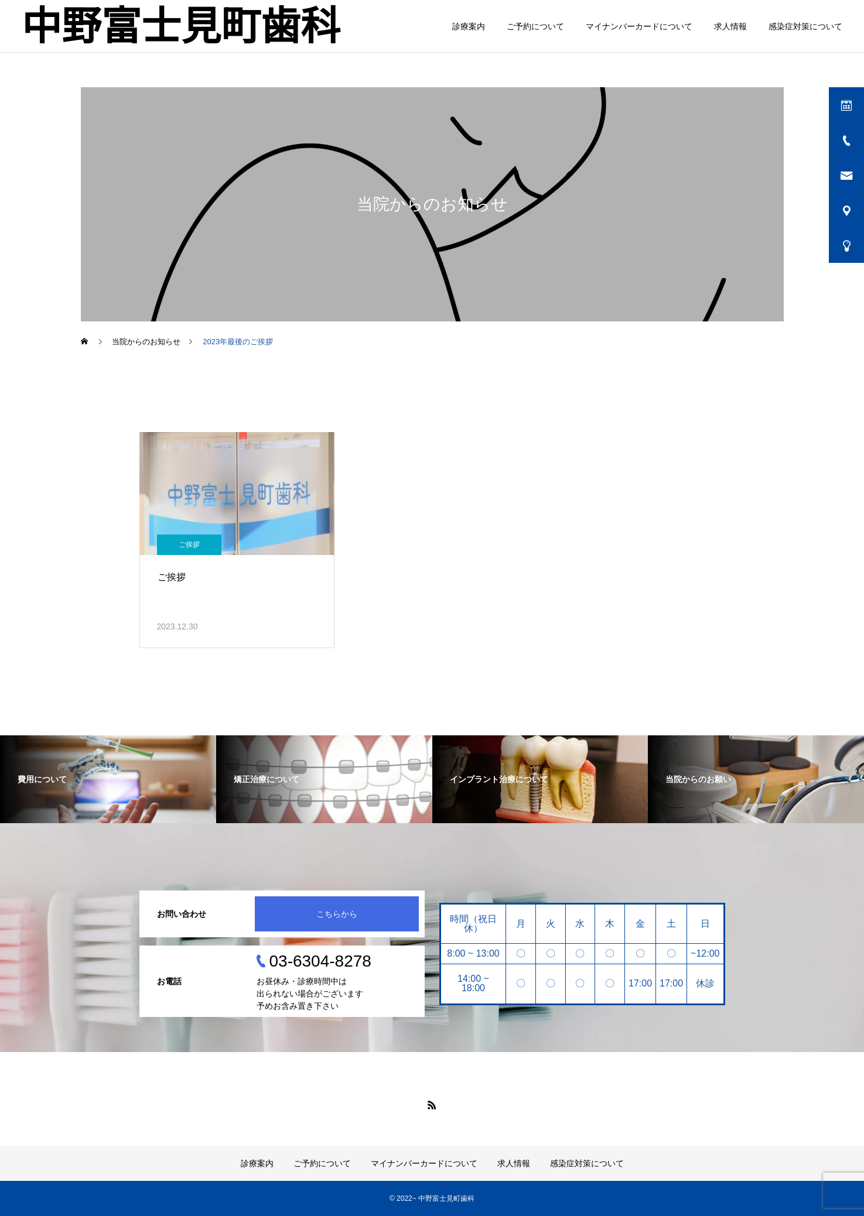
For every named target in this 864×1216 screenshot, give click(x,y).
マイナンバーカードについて (639, 26)
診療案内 (468, 26)
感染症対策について (805, 26)
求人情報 (730, 26)
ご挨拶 (189, 544)
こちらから (336, 914)
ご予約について (535, 26)
